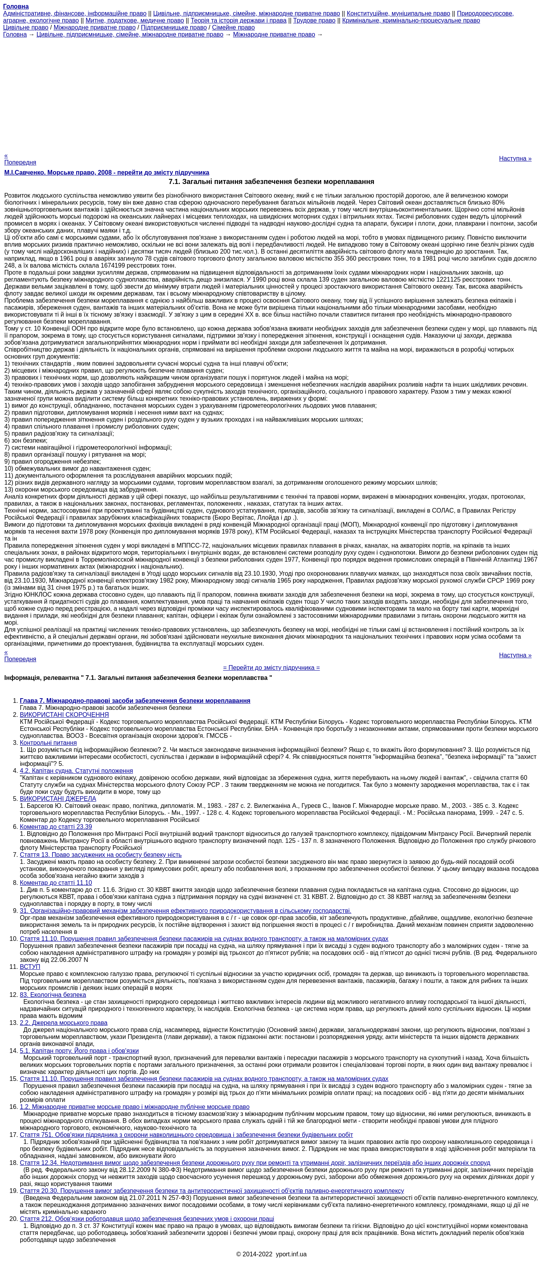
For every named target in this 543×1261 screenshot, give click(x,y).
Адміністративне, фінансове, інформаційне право (74, 13)
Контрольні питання (48, 742)
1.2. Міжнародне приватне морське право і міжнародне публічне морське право (135, 1106)
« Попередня (20, 159)
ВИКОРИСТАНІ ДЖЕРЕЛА (58, 798)
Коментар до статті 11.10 (56, 882)
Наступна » (515, 158)
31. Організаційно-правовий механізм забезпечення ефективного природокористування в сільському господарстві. (185, 910)
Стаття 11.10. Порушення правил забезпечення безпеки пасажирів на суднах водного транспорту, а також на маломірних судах (204, 938)
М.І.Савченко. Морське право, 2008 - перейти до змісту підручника (106, 172)
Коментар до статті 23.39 (56, 826)
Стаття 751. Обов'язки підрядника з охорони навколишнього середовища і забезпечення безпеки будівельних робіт (186, 1134)
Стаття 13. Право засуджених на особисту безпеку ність (101, 854)
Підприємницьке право (174, 27)
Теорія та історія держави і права (238, 20)
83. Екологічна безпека (53, 994)
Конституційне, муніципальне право (398, 13)
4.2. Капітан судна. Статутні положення (76, 770)
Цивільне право (25, 27)
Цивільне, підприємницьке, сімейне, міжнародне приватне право (246, 13)
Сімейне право (233, 27)
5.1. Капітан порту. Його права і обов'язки (79, 1050)
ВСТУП (30, 966)
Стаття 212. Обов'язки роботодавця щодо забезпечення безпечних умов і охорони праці (147, 1218)
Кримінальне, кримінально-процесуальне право (411, 20)
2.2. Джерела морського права (63, 1022)
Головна (15, 34)
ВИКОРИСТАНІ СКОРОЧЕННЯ (64, 714)
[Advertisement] (271, 92)
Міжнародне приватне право (95, 27)
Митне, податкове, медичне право (135, 20)
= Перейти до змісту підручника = (271, 667)
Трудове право (314, 20)
